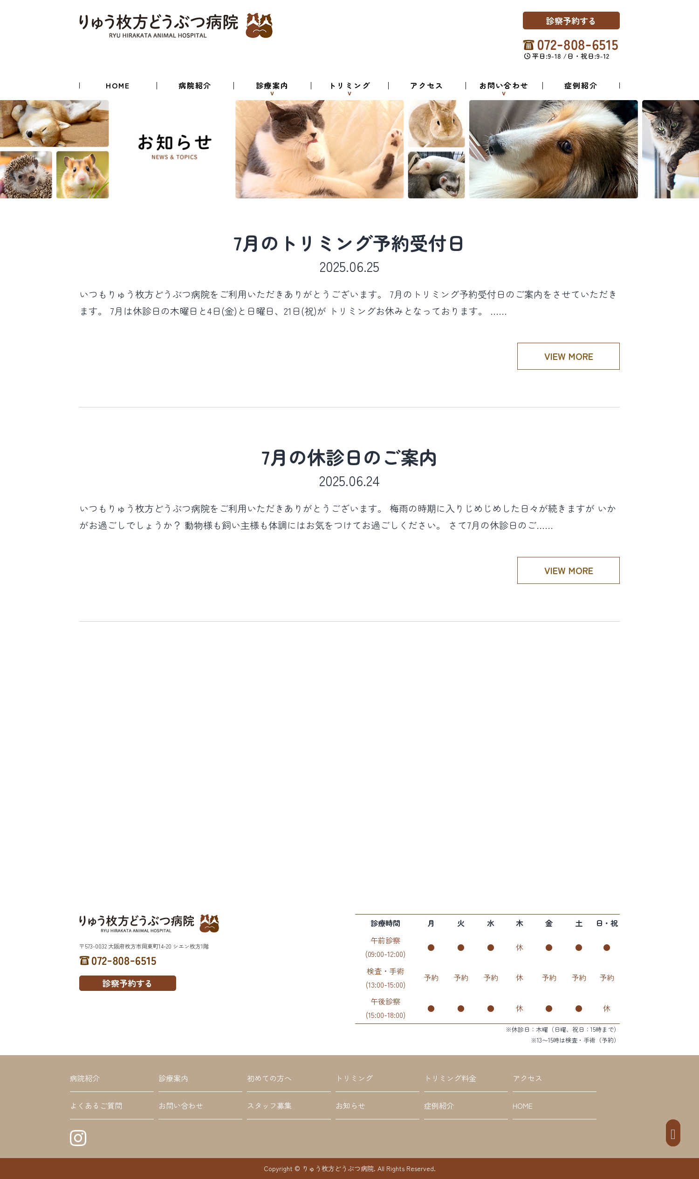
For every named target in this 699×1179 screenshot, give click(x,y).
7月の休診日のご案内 (349, 456)
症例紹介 (581, 85)
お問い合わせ (504, 85)
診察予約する (571, 20)
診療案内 (272, 85)
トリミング (349, 85)
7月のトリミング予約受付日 (349, 242)
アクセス (427, 85)
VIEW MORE (568, 356)
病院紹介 (195, 85)
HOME (118, 85)
